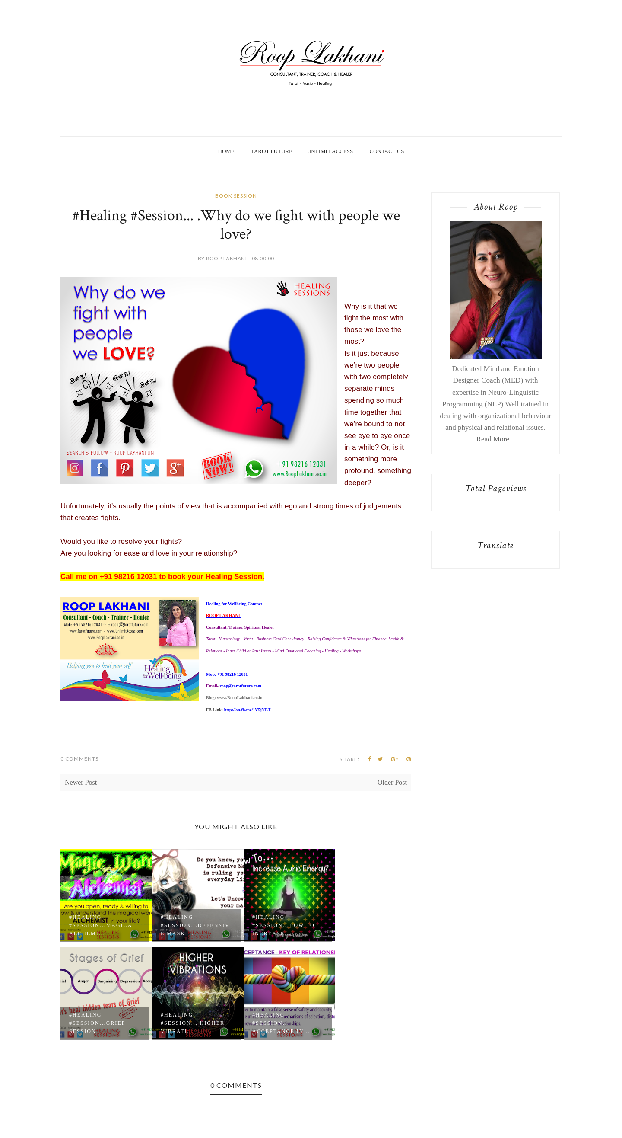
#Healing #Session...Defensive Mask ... (195, 925)
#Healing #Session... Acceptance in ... (282, 1023)
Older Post (392, 782)
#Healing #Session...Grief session (97, 1023)
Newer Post (81, 782)
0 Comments (79, 758)
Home (226, 151)
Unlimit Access (330, 151)
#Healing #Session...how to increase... (283, 925)
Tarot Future (271, 151)
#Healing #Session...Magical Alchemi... (102, 925)
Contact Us (386, 151)
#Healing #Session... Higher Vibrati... (193, 1023)
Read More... (495, 439)
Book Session (236, 195)
